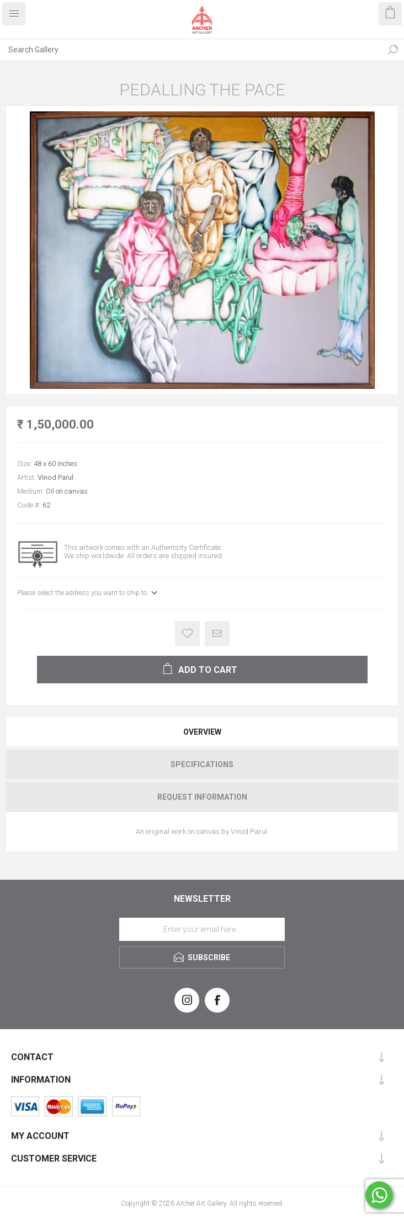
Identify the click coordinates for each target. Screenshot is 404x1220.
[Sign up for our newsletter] (202, 929)
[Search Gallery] (191, 50)
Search (393, 50)
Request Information (202, 797)
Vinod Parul (55, 477)
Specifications (202, 764)
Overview (202, 731)
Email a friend (217, 633)
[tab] (202, 732)
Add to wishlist (187, 633)
